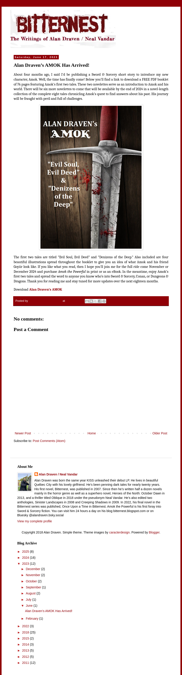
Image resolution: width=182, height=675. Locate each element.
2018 (26, 632)
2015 (26, 638)
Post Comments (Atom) (49, 441)
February (32, 618)
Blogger (154, 532)
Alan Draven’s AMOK (45, 290)
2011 (26, 663)
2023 (26, 563)
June (29, 605)
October (32, 581)
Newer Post (23, 433)
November (33, 575)
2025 (26, 551)
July (29, 599)
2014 (26, 644)
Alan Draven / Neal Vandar (58, 474)
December (33, 569)
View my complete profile (34, 521)
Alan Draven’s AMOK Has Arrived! (48, 611)
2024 (26, 557)
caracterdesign (119, 532)
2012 (26, 656)
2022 (26, 626)
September (34, 587)
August (31, 593)
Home (91, 433)
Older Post (159, 433)
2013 (26, 650)
